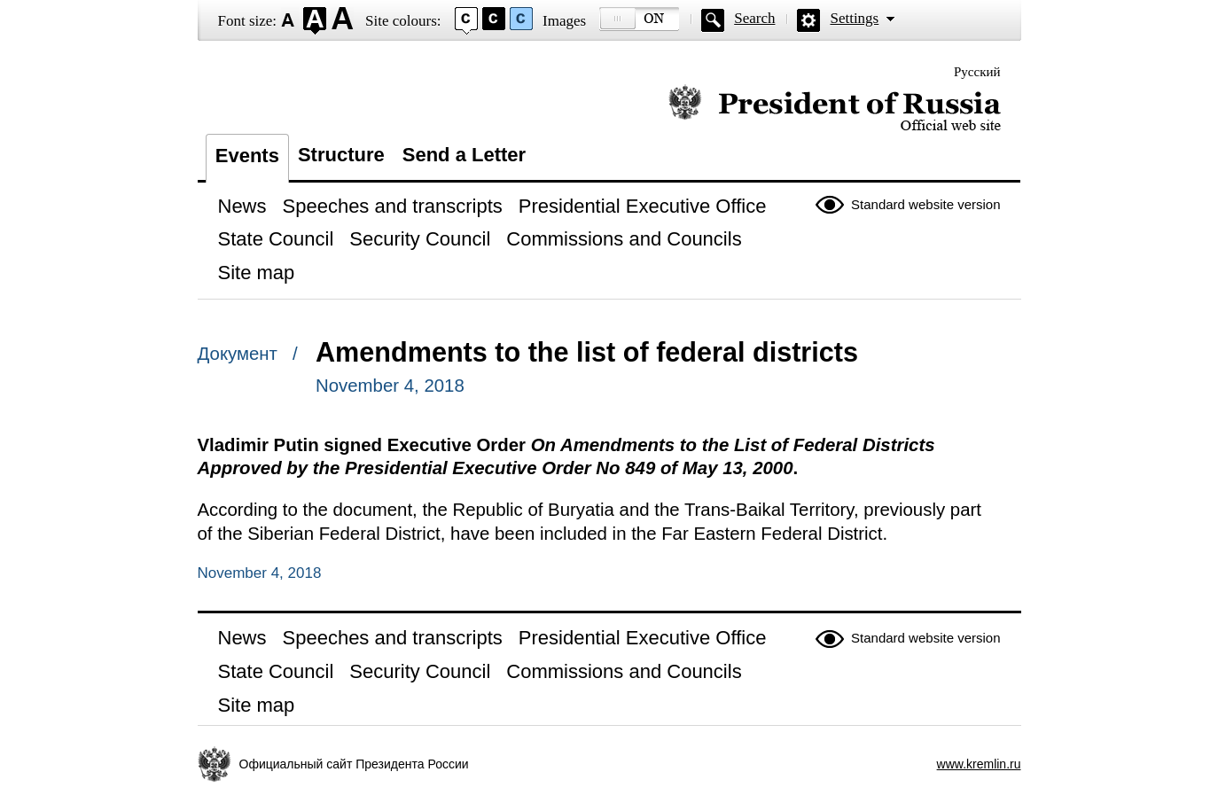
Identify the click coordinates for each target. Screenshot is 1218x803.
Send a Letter (464, 155)
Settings (854, 18)
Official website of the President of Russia (834, 108)
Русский (977, 72)
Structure (341, 155)
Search (754, 18)
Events (247, 155)
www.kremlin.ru (979, 764)
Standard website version (925, 204)
